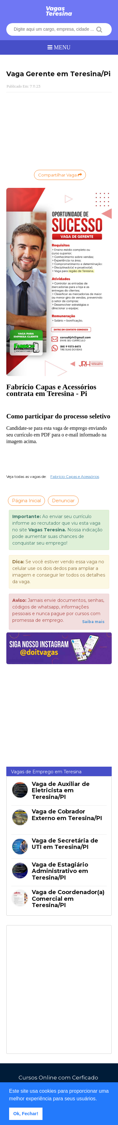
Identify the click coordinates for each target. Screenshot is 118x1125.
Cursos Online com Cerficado (58, 1077)
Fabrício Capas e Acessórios (74, 476)
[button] (99, 1099)
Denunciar (63, 501)
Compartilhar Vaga (60, 174)
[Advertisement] (59, 130)
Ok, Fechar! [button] (25, 1113)
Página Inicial (26, 501)
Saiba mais (93, 621)
